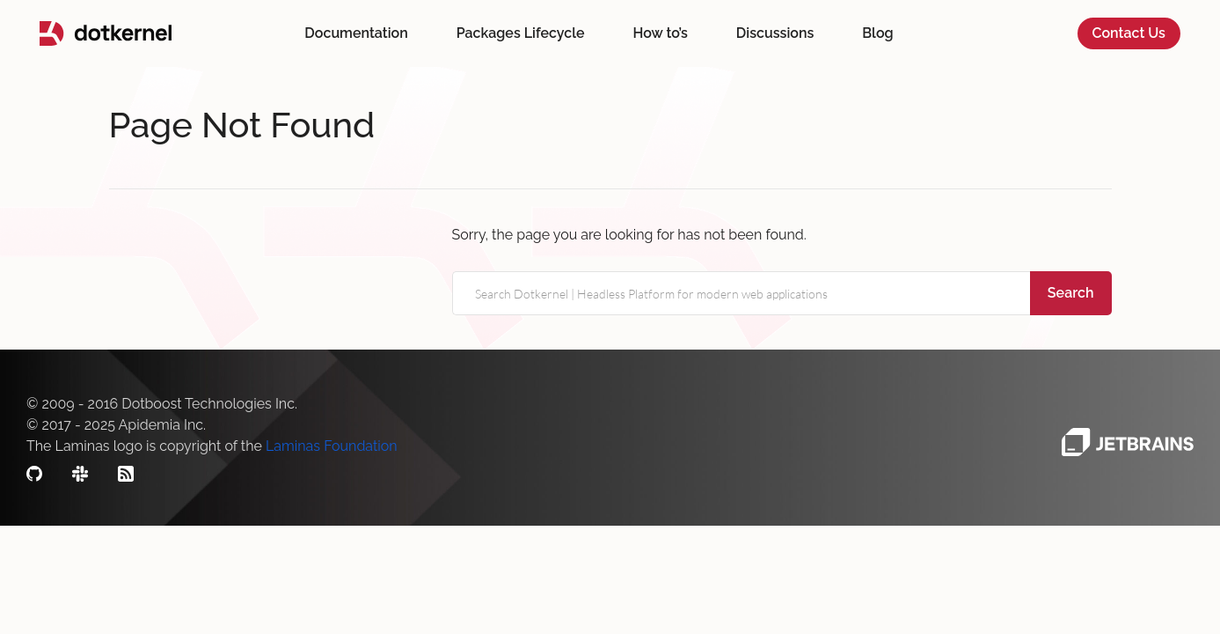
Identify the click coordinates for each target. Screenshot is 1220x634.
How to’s (660, 33)
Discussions (775, 33)
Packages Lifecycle (521, 33)
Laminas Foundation (332, 446)
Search (1071, 292)
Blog (877, 33)
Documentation (355, 33)
